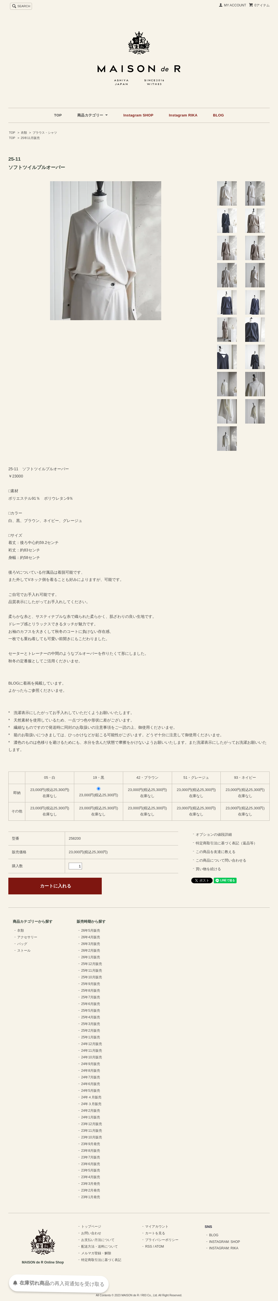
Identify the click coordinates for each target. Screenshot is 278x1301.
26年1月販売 (90, 957)
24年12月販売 (91, 1044)
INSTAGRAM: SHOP (224, 1242)
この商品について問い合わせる (221, 860)
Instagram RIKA (183, 115)
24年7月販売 (90, 1077)
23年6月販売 (90, 1164)
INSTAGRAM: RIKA (223, 1248)
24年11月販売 (91, 1051)
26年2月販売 (90, 950)
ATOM (159, 1246)
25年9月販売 (90, 984)
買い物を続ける (208, 869)
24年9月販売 (90, 1064)
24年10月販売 (91, 1057)
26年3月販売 (90, 944)
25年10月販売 (91, 977)
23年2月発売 (90, 1190)
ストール (24, 950)
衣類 (24, 132)
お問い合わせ (91, 1233)
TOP (58, 115)
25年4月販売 (90, 1017)
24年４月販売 (91, 1097)
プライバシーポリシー (161, 1240)
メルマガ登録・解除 (96, 1253)
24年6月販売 (90, 1084)
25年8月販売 (90, 990)
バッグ (22, 944)
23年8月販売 (90, 1151)
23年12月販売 (91, 1124)
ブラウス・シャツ (45, 132)
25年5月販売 (90, 1011)
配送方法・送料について (99, 1246)
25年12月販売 (91, 964)
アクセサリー (27, 937)
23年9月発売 (90, 1144)
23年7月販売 (90, 1157)
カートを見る (155, 1233)
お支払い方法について (98, 1240)
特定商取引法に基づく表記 (101, 1260)
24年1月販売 (90, 1117)
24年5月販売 (90, 1091)
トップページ (91, 1226)
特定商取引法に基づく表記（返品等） (226, 843)
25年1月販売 (90, 1037)
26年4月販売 (90, 937)
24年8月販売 (90, 1071)
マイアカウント (156, 1226)
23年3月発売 (90, 1184)
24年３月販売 (91, 1104)
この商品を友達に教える (215, 852)
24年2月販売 (90, 1111)
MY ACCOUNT (235, 5)
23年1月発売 (90, 1197)
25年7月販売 (90, 997)
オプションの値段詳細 (214, 834)
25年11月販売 (30, 138)
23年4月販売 (90, 1177)
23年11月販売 (91, 1131)
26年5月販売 (90, 930)
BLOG (218, 115)
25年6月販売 (90, 1004)
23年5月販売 (90, 1170)
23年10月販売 (91, 1137)
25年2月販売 (90, 1031)
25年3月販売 (90, 1024)
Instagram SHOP (138, 115)
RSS (148, 1246)
